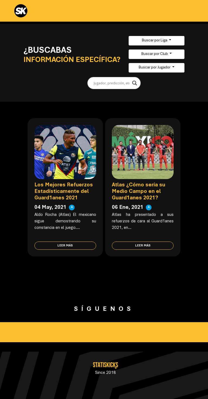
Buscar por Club (155, 54)
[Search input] (111, 83)
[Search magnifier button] (134, 83)
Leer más (65, 245)
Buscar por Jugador (155, 68)
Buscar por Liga (155, 40)
